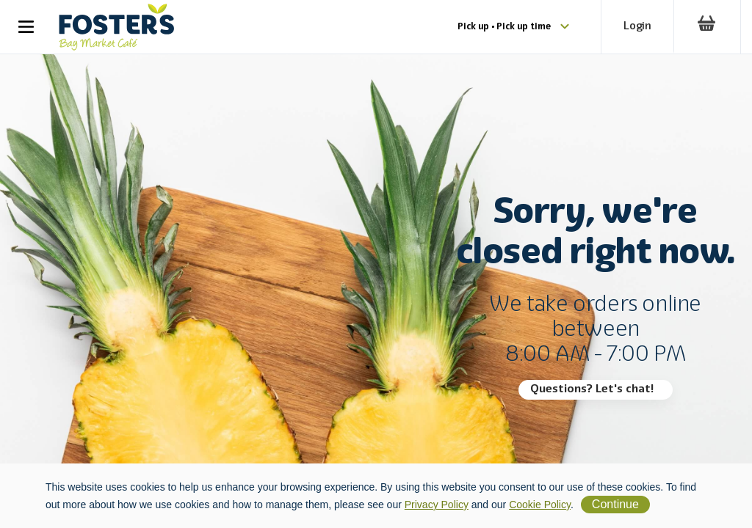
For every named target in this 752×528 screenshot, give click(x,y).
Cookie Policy (540, 504)
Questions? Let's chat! (592, 389)
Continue (615, 504)
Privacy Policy (437, 504)
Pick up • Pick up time (518, 27)
